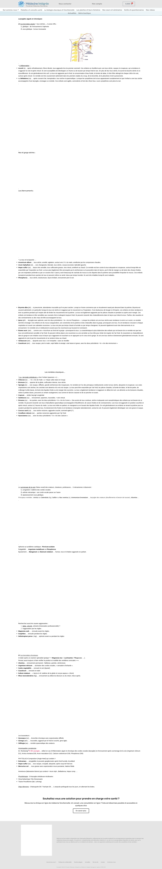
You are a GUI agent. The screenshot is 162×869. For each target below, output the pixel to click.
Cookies (103, 862)
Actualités (72, 13)
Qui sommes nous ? (11, 10)
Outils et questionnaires (134, 10)
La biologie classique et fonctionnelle (59, 10)
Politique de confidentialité (65, 862)
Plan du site (95, 862)
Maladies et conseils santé (31, 10)
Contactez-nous (111, 862)
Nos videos (150, 10)
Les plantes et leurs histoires (88, 10)
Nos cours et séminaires (112, 10)
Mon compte (97, 4)
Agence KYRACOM (101, 867)
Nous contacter (65, 4)
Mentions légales (78, 862)
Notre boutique (84, 13)
